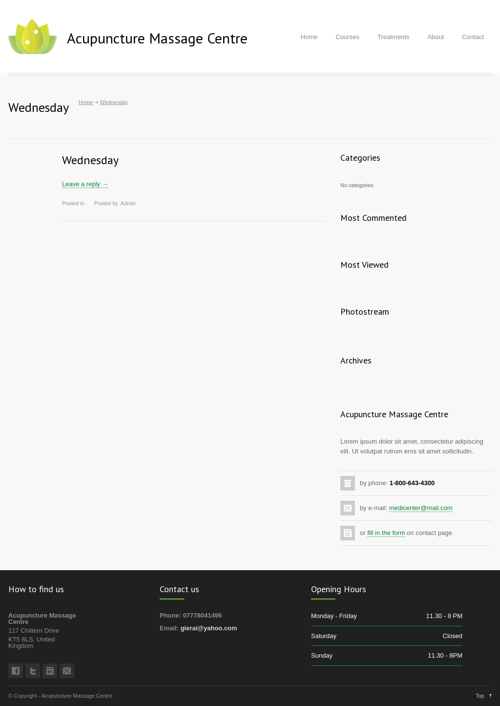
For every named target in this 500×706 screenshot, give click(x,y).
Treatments (393, 37)
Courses (347, 37)
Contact (473, 37)
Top (480, 696)
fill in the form (386, 532)
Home (309, 37)
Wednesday (90, 160)
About (435, 37)
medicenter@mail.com (421, 508)
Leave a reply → (85, 184)
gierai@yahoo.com (209, 628)
